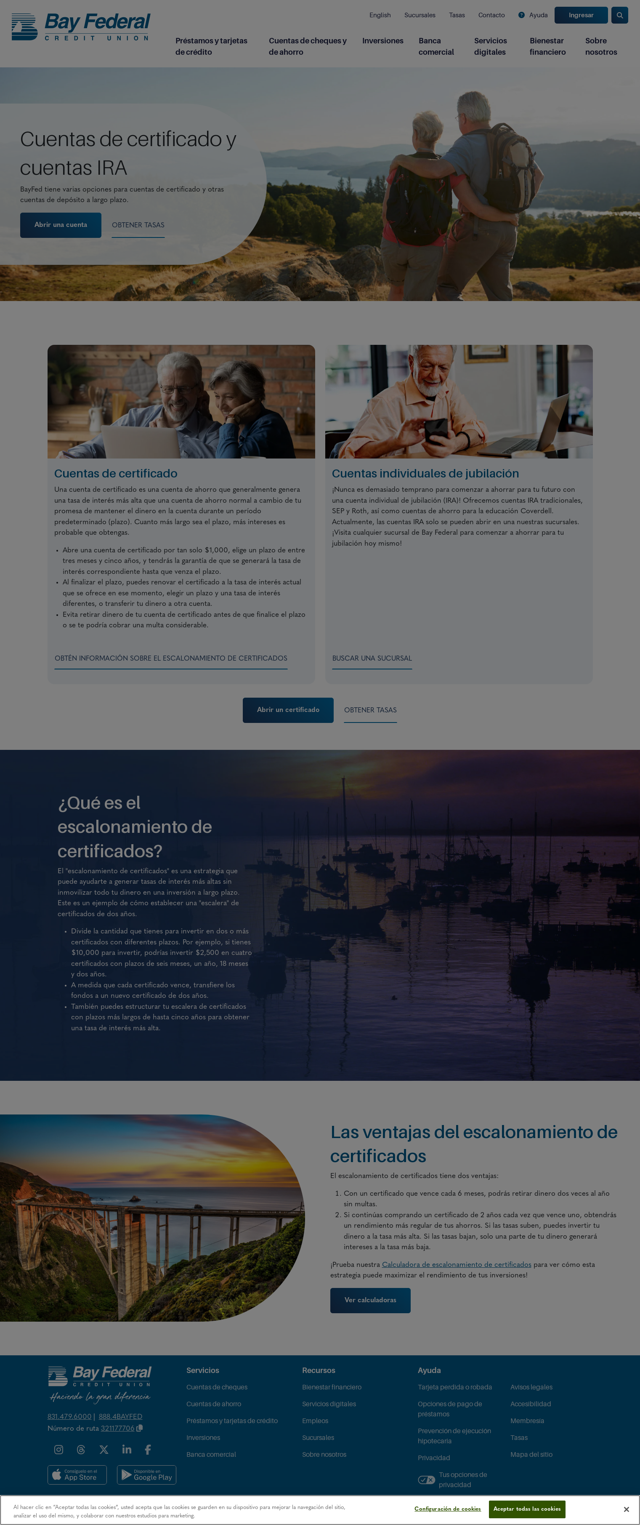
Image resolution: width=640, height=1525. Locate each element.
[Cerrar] (626, 1509)
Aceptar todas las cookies (527, 1509)
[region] (320, 1510)
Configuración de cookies (447, 1509)
